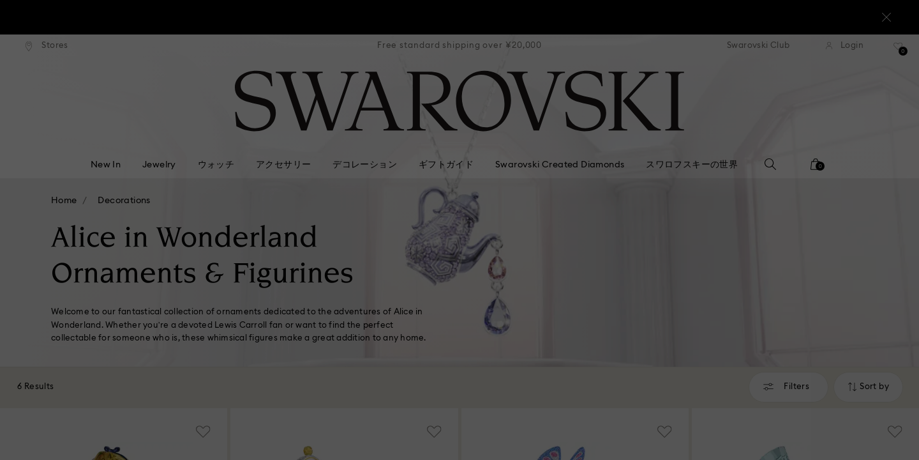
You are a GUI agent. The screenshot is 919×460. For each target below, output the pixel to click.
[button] (669, 154)
